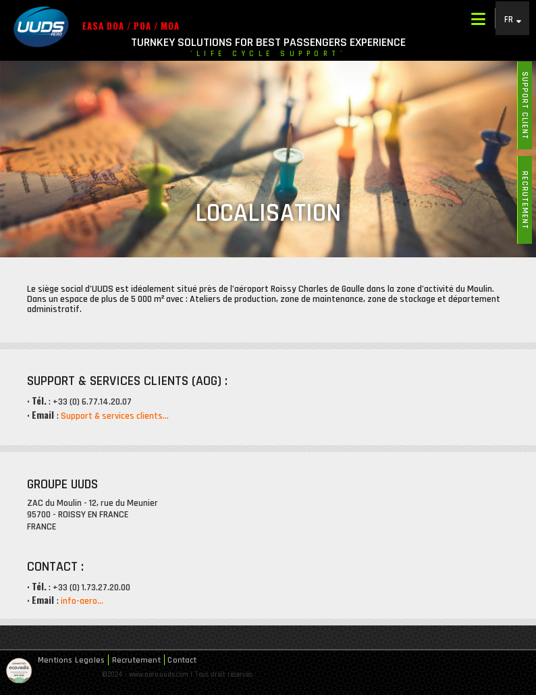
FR (509, 19)
